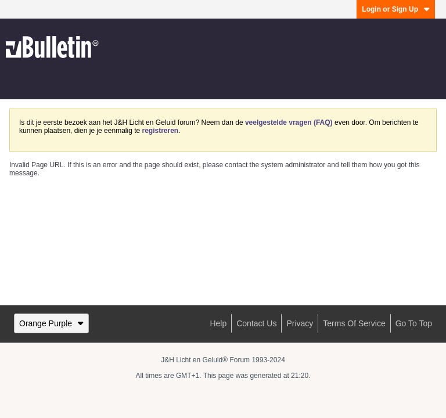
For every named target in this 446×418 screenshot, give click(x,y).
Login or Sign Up (396, 9)
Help (218, 323)
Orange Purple (51, 323)
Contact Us (256, 323)
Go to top (413, 323)
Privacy (299, 323)
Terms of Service (354, 323)
